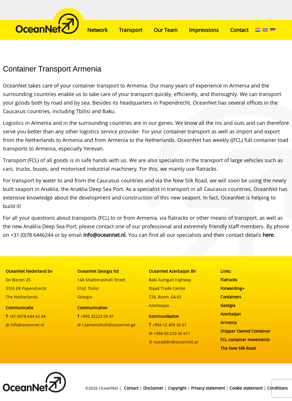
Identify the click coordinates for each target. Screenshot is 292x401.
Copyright (177, 388)
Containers (230, 297)
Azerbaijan (230, 314)
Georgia (227, 305)
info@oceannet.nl (104, 234)
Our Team (166, 30)
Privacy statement (208, 388)
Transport (130, 30)
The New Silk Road (238, 348)
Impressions (204, 30)
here (268, 234)
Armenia (228, 322)
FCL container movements (245, 339)
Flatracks (228, 279)
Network (97, 30)
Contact (239, 30)
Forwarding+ (232, 288)
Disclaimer (153, 388)
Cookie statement (246, 388)
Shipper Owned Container (245, 331)
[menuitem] (257, 30)
